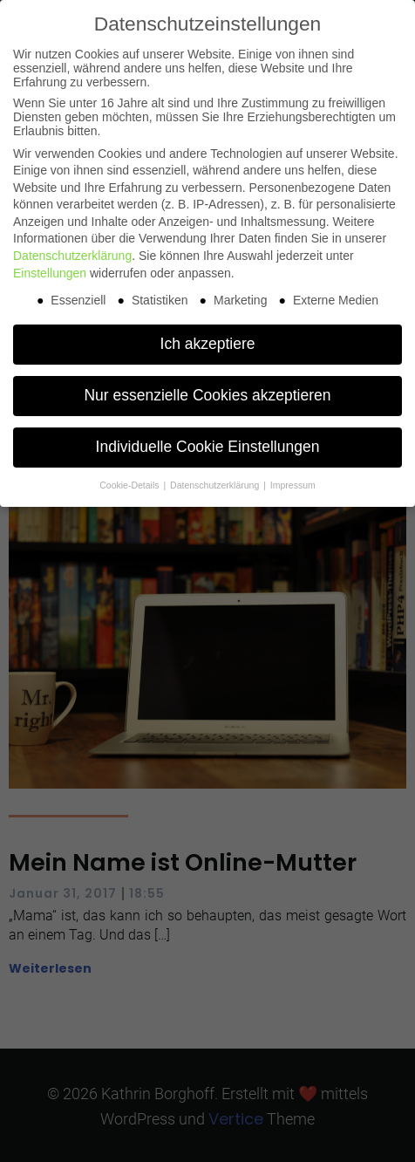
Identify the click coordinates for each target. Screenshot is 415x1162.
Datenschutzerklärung (72, 256)
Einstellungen (49, 273)
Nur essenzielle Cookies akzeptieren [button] (207, 395)
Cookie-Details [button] (130, 485)
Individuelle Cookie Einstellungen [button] (208, 446)
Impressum (293, 485)
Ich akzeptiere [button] (207, 343)
